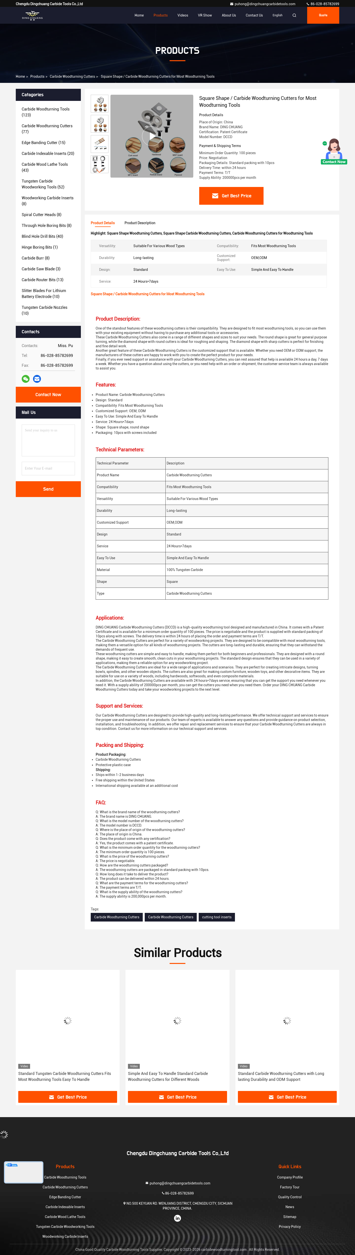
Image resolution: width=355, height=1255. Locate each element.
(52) (43, 184)
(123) (46, 112)
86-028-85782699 (322, 4)
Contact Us (254, 15)
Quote (323, 15)
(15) (43, 142)
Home (139, 15)
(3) (41, 269)
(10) (44, 293)
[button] (99, 171)
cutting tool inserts (216, 917)
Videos (183, 15)
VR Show (205, 15)
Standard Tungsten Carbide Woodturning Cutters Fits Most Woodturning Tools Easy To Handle (64, 1076)
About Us (229, 15)
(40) (42, 236)
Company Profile (290, 1177)
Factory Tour (290, 1187)
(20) (48, 153)
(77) (47, 129)
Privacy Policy (290, 1227)
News (289, 1207)
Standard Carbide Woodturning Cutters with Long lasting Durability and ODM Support (281, 1076)
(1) (40, 247)
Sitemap (289, 1217)
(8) (47, 201)
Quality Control (290, 1197)
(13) (42, 279)
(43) (45, 167)
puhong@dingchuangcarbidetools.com (263, 4)
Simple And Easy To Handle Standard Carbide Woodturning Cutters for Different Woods (168, 1076)
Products (161, 15)
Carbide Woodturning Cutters (72, 76)
